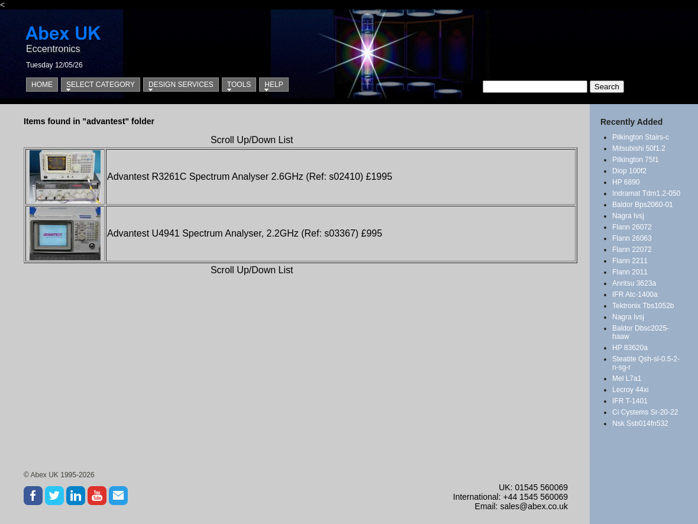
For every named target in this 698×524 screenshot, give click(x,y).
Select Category (100, 84)
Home (42, 84)
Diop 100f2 (629, 171)
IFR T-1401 (630, 401)
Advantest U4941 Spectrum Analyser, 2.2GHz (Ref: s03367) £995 (244, 233)
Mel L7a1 (626, 378)
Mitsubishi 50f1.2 (638, 148)
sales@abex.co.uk (534, 506)
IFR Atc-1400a (635, 294)
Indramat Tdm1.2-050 (646, 193)
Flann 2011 (630, 272)
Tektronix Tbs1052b (643, 306)
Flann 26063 (632, 238)
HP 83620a (630, 348)
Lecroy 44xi (630, 390)
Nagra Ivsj (628, 216)
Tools (239, 84)
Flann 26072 (632, 227)
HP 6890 (625, 182)
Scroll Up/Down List (252, 140)
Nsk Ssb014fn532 (640, 423)
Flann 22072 (632, 249)
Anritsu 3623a (634, 283)
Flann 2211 (630, 261)
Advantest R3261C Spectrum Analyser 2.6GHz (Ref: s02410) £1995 (249, 177)
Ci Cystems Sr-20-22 (645, 412)
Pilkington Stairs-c (640, 137)
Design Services (181, 84)
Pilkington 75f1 (635, 160)
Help (273, 84)
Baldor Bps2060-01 (642, 204)
